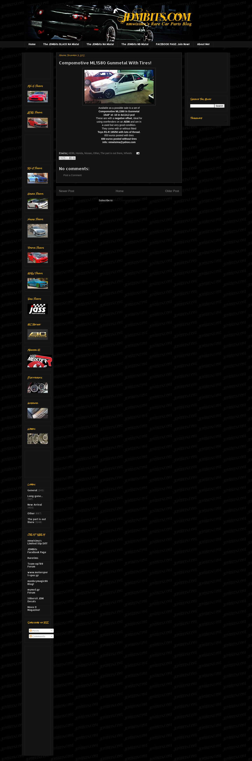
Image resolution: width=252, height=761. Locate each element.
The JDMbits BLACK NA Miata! (61, 44)
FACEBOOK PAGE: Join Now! (173, 44)
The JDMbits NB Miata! (134, 44)
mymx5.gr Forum (33, 591)
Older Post (172, 191)
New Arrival (34, 504)
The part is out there (111, 153)
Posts (34, 630)
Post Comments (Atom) (126, 200)
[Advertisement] (38, 65)
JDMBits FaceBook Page (36, 551)
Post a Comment (72, 175)
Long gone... (35, 496)
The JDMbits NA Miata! (100, 44)
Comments (37, 636)
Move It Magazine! (33, 608)
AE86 (71, 153)
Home (32, 44)
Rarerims (32, 557)
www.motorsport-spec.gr (37, 574)
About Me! (203, 44)
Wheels (128, 153)
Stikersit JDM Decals (35, 600)
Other (96, 153)
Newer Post (66, 191)
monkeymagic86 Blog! (37, 582)
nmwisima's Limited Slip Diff (37, 542)
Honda (79, 153)
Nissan (88, 153)
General (32, 490)
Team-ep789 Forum (35, 565)
